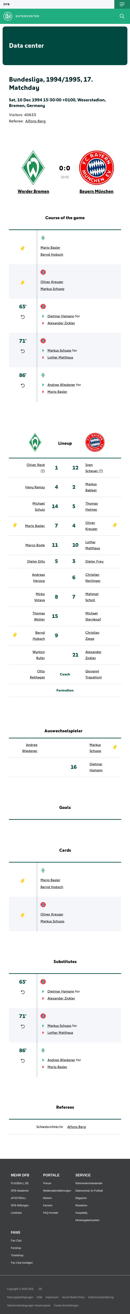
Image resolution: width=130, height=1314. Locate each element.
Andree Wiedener (61, 385)
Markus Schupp (52, 289)
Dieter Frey (94, 561)
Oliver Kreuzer (52, 282)
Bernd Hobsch (52, 254)
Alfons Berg (35, 121)
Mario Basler (50, 247)
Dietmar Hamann (60, 316)
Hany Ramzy (35, 487)
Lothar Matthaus (60, 357)
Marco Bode (35, 545)
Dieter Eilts (36, 561)
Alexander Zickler (61, 323)
